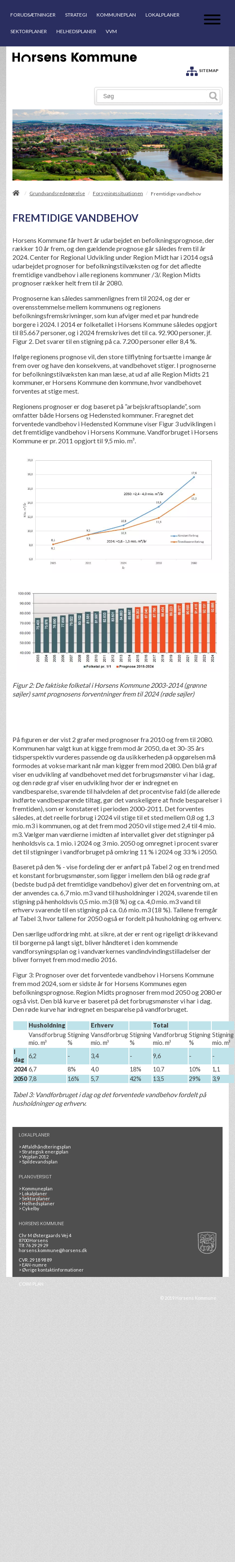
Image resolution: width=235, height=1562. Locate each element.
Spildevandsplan (38, 1161)
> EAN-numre (33, 1264)
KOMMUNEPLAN (116, 15)
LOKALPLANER (162, 15)
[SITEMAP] (202, 69)
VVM (111, 31)
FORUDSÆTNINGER (33, 15)
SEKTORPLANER (28, 31)
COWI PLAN (31, 1283)
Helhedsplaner (37, 1203)
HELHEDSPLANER (76, 31)
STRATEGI (76, 15)
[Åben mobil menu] (212, 20)
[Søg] (152, 96)
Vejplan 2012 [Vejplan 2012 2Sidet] (33, 1156)
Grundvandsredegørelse (57, 193)
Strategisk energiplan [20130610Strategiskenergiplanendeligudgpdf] (43, 1151)
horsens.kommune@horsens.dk (53, 1250)
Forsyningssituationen (118, 193)
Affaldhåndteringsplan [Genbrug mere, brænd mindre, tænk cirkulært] (45, 1146)
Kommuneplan (36, 1188)
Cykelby (29, 1208)
